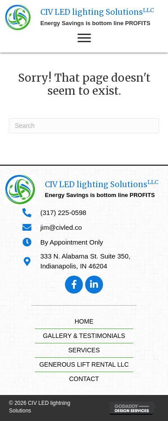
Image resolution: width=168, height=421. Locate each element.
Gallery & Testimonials (84, 335)
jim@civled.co (61, 227)
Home (84, 321)
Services (84, 350)
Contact (84, 378)
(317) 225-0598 (63, 212)
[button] (84, 38)
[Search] (84, 125)
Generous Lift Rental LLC (84, 364)
